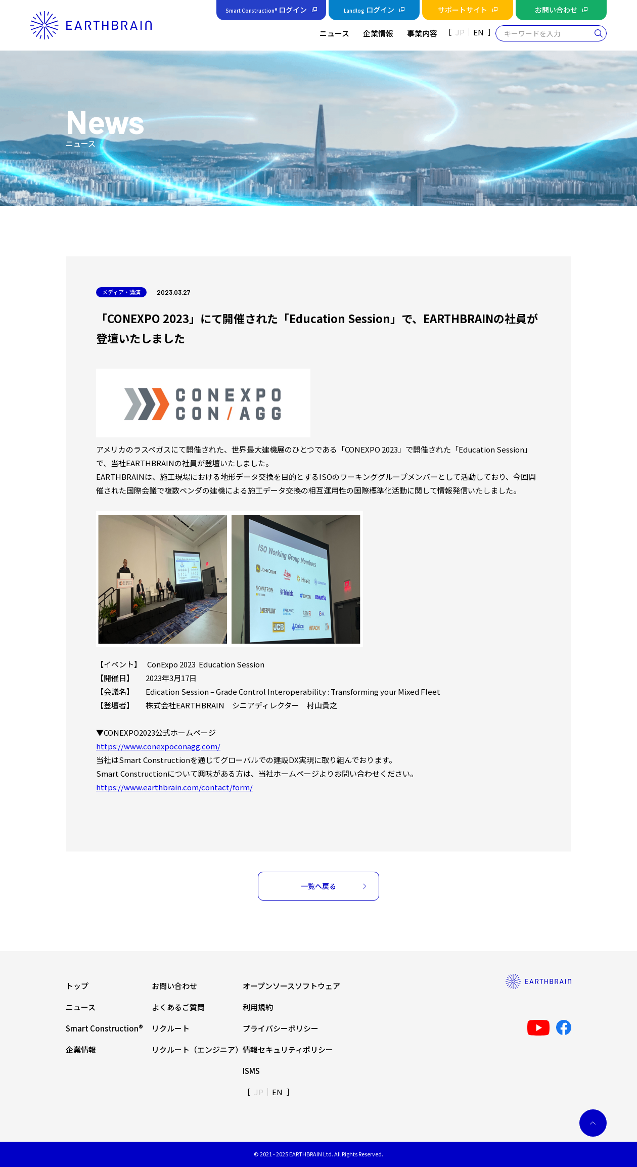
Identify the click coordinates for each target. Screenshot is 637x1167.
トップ (77, 985)
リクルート (171, 1028)
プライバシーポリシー (280, 1028)
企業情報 (81, 1049)
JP (460, 32)
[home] (91, 25)
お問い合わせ (174, 985)
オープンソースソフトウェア (291, 985)
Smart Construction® (104, 1028)
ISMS (251, 1070)
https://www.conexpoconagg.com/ (158, 746)
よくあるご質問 (178, 1007)
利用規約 (258, 1007)
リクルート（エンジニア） (197, 1049)
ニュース (81, 1007)
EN (478, 32)
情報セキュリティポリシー (288, 1049)
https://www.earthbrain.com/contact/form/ (174, 787)
